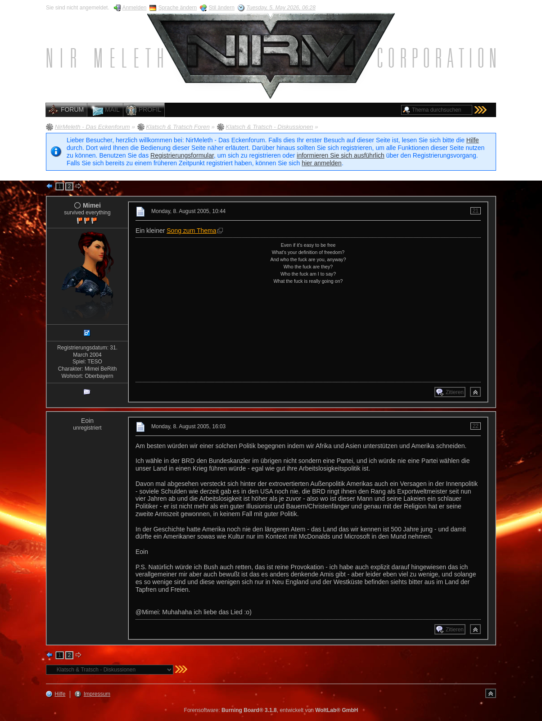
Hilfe (472, 140)
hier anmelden (322, 163)
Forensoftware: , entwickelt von (271, 710)
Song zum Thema (191, 230)
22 (476, 426)
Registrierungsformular (182, 155)
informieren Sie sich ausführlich (340, 155)
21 (476, 211)
